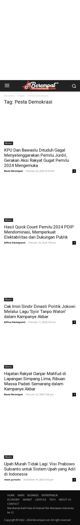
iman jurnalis (12, 479)
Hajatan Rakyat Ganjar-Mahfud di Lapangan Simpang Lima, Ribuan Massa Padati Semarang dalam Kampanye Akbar (35, 381)
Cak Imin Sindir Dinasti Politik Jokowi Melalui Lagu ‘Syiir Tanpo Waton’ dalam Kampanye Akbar (40, 311)
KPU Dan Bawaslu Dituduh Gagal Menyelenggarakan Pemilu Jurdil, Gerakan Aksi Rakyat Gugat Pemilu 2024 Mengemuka (36, 158)
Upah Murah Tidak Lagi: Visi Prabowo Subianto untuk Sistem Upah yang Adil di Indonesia (40, 469)
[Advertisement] (40, 40)
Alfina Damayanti (15, 242)
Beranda (9, 95)
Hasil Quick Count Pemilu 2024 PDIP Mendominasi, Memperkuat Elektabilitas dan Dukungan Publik (39, 232)
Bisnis (8, 143)
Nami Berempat (13, 170)
